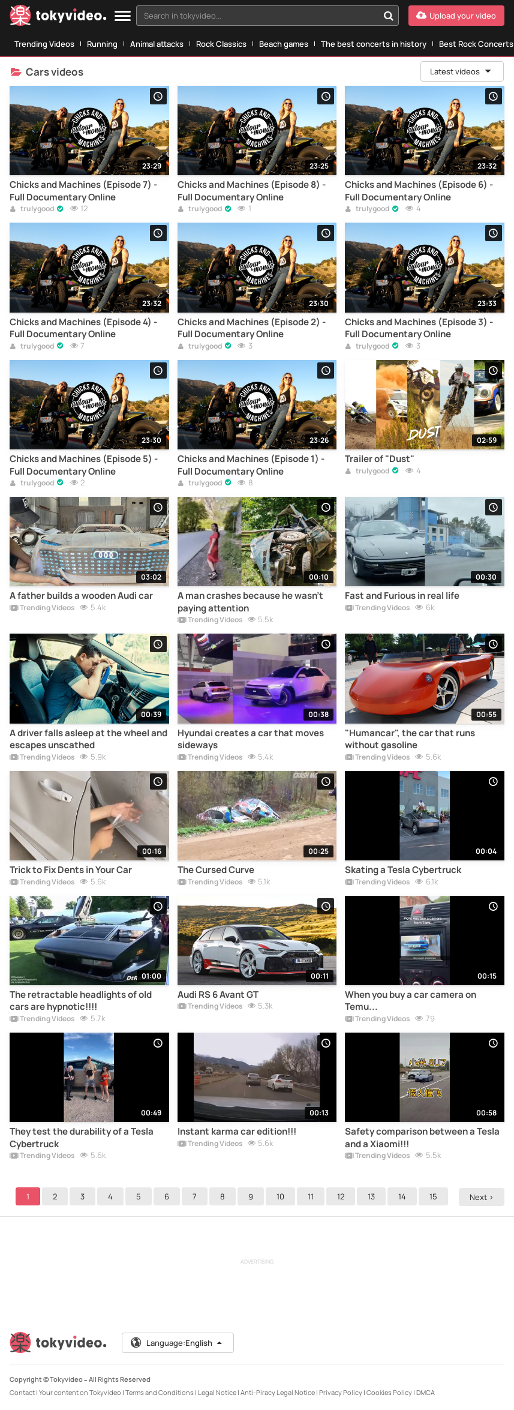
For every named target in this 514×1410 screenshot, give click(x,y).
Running (102, 43)
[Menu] (122, 16)
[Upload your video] (456, 15)
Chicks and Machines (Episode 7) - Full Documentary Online (83, 191)
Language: (177, 1342)
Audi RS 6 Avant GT (218, 995)
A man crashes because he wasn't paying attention (250, 602)
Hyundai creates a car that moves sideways (251, 739)
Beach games (283, 43)
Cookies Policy (389, 1392)
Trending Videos (44, 43)
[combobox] (267, 15)
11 (312, 1196)
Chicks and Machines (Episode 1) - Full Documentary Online (251, 465)
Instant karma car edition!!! (237, 1132)
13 (373, 1196)
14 (404, 1196)
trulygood (32, 209)
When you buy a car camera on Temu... (410, 1001)
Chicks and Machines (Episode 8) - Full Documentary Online (252, 191)
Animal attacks (157, 43)
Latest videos (461, 71)
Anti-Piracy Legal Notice (278, 1392)
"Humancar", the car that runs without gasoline (410, 739)
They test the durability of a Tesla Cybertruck (82, 1138)
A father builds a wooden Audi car (81, 596)
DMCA (425, 1392)
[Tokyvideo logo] (58, 18)
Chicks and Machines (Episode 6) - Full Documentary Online (419, 191)
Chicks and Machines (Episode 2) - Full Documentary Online (252, 328)
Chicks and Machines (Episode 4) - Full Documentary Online (83, 328)
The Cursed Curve (216, 870)
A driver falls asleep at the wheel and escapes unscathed (88, 739)
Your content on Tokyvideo (80, 1392)
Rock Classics (221, 43)
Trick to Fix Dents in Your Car (71, 870)
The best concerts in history (373, 43)
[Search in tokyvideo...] (388, 15)
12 (342, 1196)
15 (435, 1196)
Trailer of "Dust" (379, 459)
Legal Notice (217, 1392)
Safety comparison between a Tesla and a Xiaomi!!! (422, 1138)
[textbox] (257, 15)
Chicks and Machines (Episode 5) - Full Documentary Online (84, 465)
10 (282, 1196)
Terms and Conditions (159, 1392)
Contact (22, 1392)
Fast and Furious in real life (402, 596)
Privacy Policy (340, 1392)
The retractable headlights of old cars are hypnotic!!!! (81, 1001)
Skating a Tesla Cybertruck (403, 870)
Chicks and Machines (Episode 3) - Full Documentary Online (419, 328)
